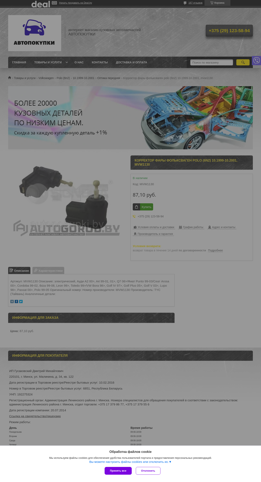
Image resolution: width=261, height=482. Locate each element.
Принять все (118, 470)
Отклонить (148, 470)
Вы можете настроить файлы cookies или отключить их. (129, 461)
